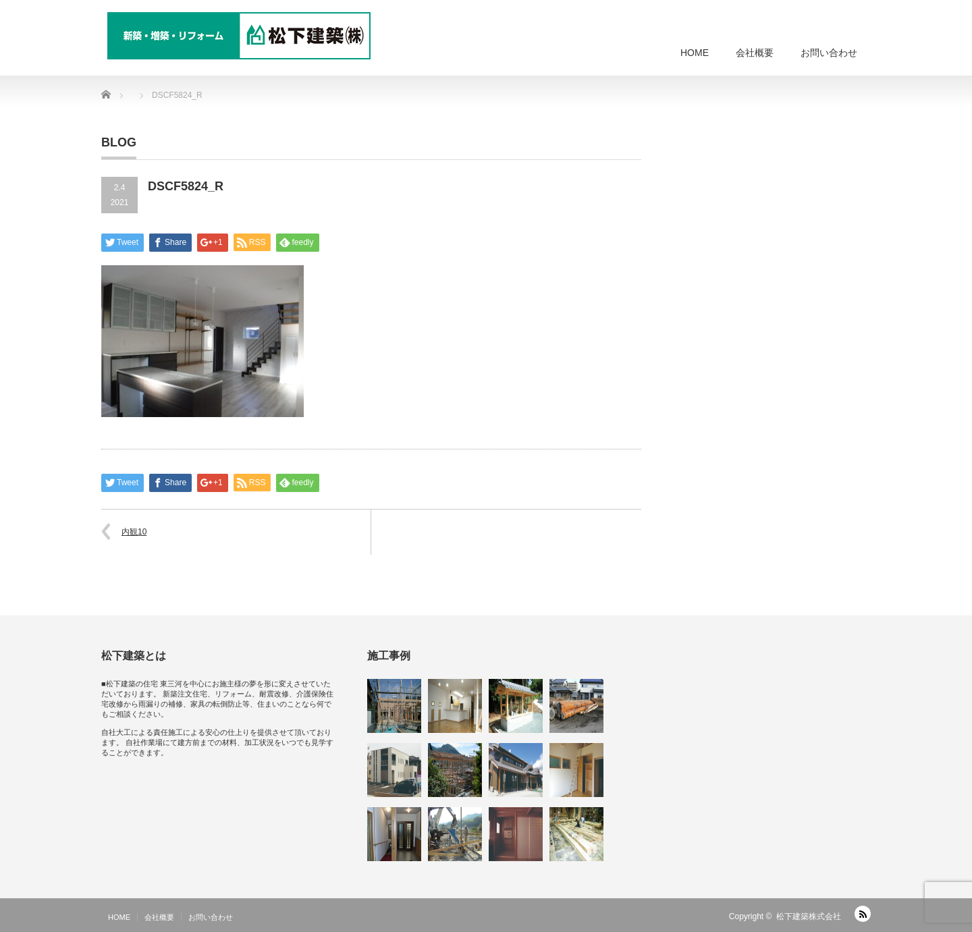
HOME (694, 52)
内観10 (134, 532)
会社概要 (755, 52)
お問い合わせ (829, 52)
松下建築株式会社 (808, 916)
